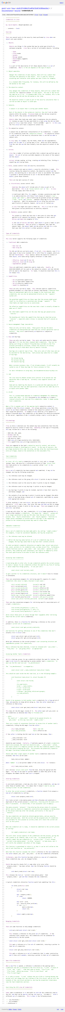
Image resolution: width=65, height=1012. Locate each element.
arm (8, 8)
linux (13, 8)
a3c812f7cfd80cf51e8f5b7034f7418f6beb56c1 (33, 8)
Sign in (61, 2)
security (17, 11)
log (41, 14)
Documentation (7, 11)
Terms (19, 1009)
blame (45, 14)
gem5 (4, 8)
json (62, 1009)
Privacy (15, 1009)
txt (58, 1009)
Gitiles (10, 1009)
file (36, 14)
